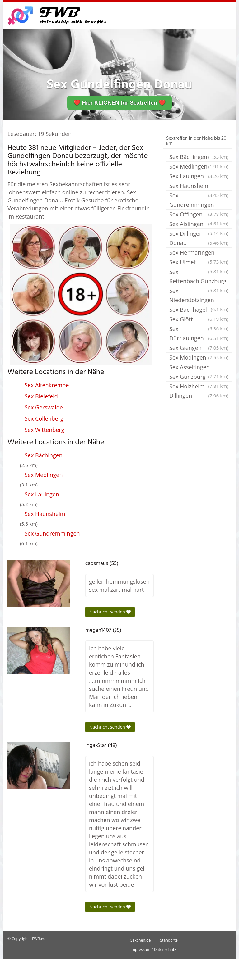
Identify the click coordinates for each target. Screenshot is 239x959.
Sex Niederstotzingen (198, 296)
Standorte (169, 940)
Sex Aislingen (198, 224)
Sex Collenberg (44, 418)
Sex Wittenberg (44, 429)
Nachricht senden (110, 612)
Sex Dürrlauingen (198, 334)
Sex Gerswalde (44, 407)
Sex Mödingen (198, 357)
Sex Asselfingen (198, 367)
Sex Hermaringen (198, 253)
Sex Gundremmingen (52, 533)
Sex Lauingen (42, 494)
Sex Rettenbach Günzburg (198, 277)
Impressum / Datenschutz (153, 949)
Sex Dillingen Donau (198, 238)
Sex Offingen (198, 214)
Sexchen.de (140, 940)
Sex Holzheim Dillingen (198, 391)
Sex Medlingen (44, 474)
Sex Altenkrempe (47, 385)
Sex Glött (198, 319)
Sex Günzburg (198, 377)
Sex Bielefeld (41, 396)
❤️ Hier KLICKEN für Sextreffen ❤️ (119, 103)
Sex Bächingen (44, 455)
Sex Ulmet (198, 262)
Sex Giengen (198, 347)
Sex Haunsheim (45, 514)
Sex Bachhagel (198, 310)
